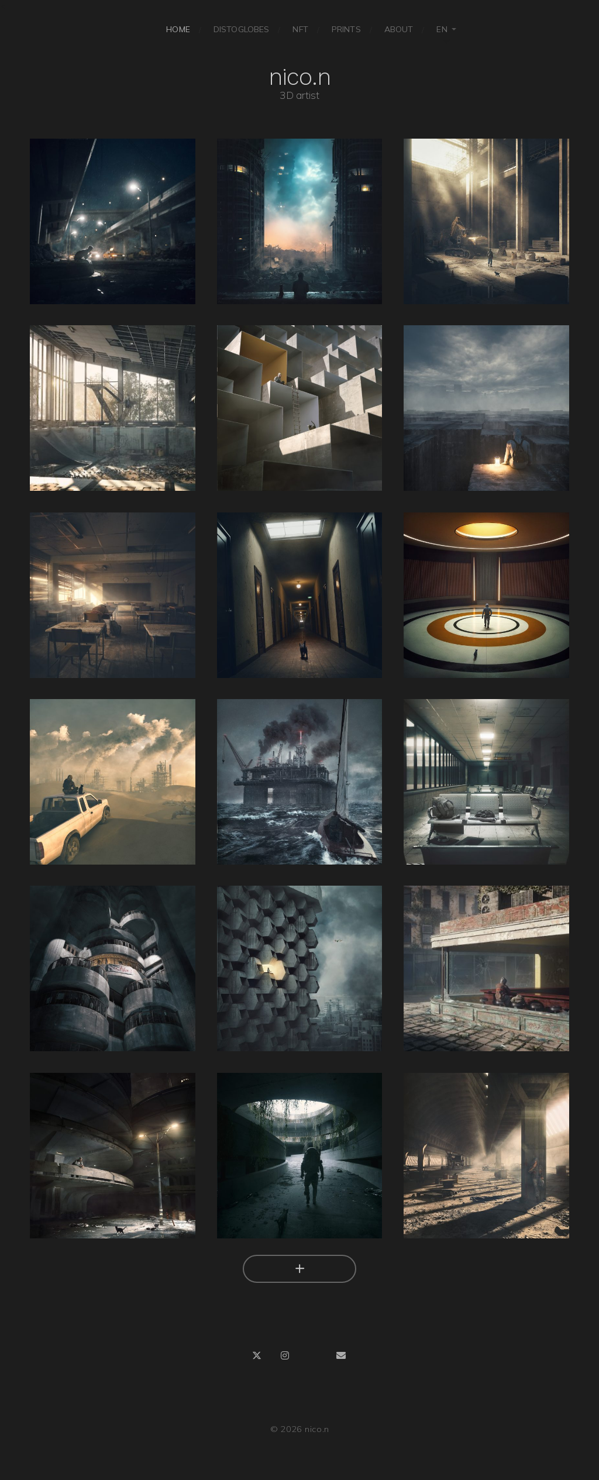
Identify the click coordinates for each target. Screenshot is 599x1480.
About (399, 29)
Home (178, 29)
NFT (300, 29)
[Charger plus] (299, 1269)
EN (441, 29)
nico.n (299, 77)
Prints (346, 29)
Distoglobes (242, 29)
